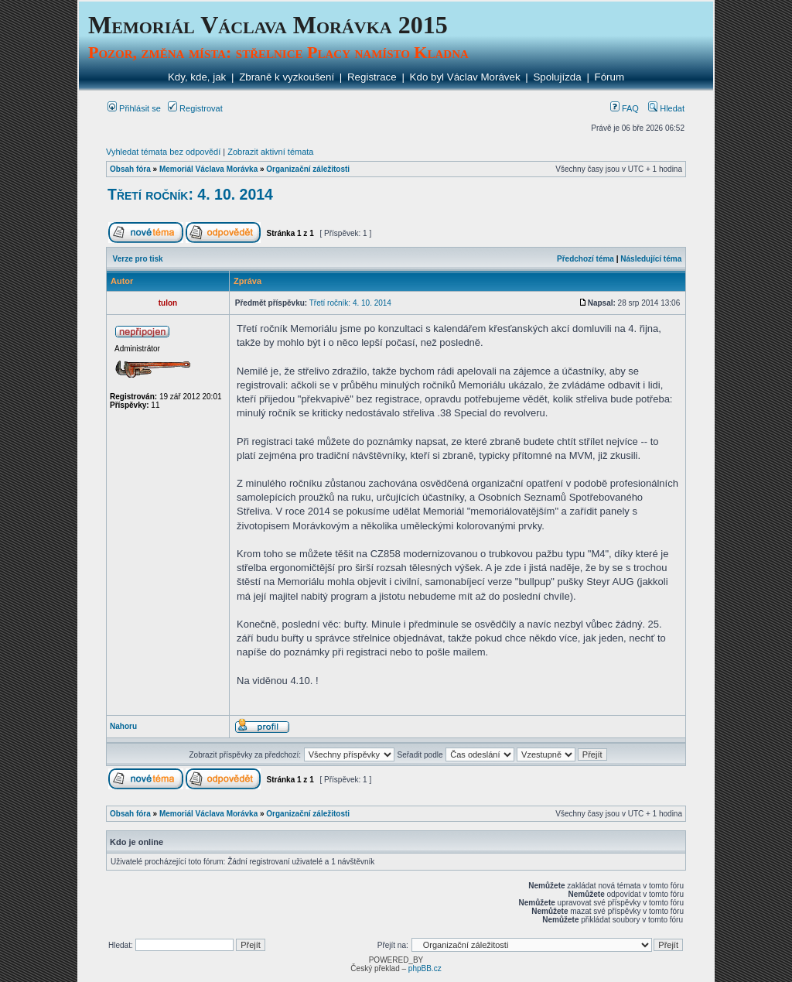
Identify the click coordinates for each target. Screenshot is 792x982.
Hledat (666, 108)
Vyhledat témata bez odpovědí (163, 151)
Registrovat (195, 108)
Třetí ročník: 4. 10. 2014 (190, 194)
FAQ (624, 108)
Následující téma (650, 259)
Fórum (610, 77)
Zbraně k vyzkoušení (286, 77)
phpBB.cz (425, 968)
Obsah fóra (130, 169)
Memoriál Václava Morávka (208, 169)
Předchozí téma (585, 259)
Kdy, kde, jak (197, 77)
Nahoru (123, 726)
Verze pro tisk (138, 259)
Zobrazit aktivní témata (270, 151)
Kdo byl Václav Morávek (465, 77)
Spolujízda (557, 77)
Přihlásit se (134, 108)
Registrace (372, 77)
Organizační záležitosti (308, 169)
